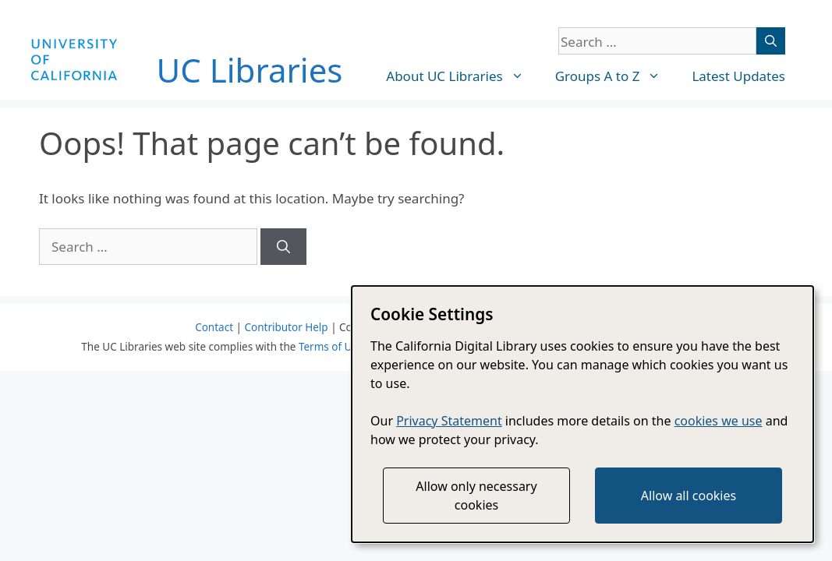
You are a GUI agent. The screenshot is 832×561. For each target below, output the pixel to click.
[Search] (770, 41)
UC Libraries (250, 70)
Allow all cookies (688, 495)
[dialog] (582, 414)
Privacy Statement (449, 420)
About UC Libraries (462, 76)
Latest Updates (738, 76)
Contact (214, 327)
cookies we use (718, 420)
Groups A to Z (616, 76)
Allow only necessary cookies (476, 495)
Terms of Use (331, 347)
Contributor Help (285, 327)
